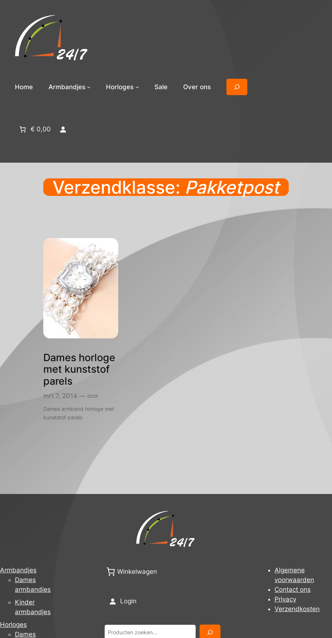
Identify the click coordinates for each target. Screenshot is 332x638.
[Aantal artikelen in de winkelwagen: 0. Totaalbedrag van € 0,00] (34, 129)
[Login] (63, 129)
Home (24, 87)
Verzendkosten (297, 609)
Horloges (13, 624)
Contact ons (293, 589)
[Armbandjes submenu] (89, 87)
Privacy (285, 599)
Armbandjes (18, 570)
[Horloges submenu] (137, 87)
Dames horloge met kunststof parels (79, 369)
